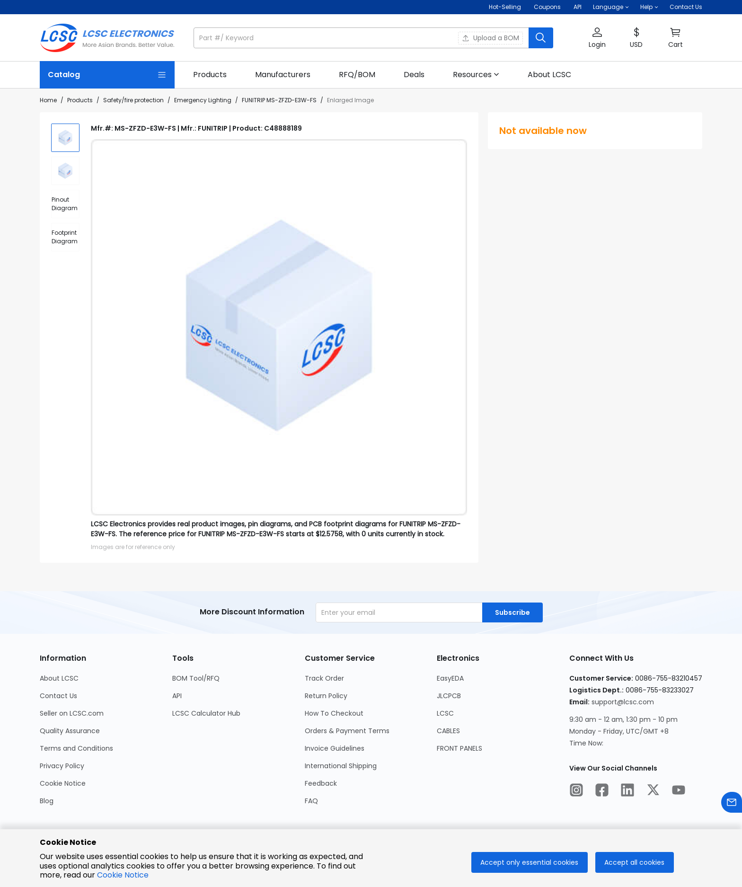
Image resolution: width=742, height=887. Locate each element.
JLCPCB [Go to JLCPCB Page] (449, 696)
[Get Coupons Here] (547, 7)
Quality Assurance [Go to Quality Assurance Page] (70, 731)
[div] (65, 204)
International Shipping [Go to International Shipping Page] (341, 766)
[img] (65, 138)
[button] (611, 7)
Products (80, 100)
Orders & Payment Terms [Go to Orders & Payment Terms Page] (347, 731)
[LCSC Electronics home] (107, 38)
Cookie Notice (123, 874)
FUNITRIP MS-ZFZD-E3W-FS (279, 100)
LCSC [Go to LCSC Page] (445, 713)
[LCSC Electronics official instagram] (576, 791)
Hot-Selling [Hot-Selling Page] (505, 7)
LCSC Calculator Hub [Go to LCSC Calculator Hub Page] (206, 713)
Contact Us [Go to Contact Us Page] (58, 696)
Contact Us (686, 7)
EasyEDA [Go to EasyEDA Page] (450, 678)
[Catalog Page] (107, 75)
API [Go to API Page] (177, 696)
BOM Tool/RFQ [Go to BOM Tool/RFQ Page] (196, 678)
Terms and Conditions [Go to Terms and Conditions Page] (76, 748)
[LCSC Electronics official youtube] (678, 791)
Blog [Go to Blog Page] (46, 801)
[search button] (541, 37)
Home (48, 100)
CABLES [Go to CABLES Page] (448, 731)
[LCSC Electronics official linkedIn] (627, 791)
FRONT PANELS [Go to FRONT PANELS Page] (459, 748)
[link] (210, 74)
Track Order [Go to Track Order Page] (324, 678)
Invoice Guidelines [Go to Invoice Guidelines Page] (334, 748)
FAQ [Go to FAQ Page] (311, 801)
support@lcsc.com (623, 702)
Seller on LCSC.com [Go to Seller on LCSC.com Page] (72, 713)
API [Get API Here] (578, 7)
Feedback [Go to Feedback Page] (321, 783)
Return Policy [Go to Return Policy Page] (326, 696)
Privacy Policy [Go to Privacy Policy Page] (62, 766)
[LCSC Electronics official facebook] (602, 791)
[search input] (362, 37)
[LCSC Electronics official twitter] (653, 791)
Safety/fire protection (133, 100)
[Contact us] (731, 804)
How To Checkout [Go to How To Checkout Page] (334, 713)
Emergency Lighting (202, 100)
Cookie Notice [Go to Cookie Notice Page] (63, 783)
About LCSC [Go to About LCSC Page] (59, 678)
